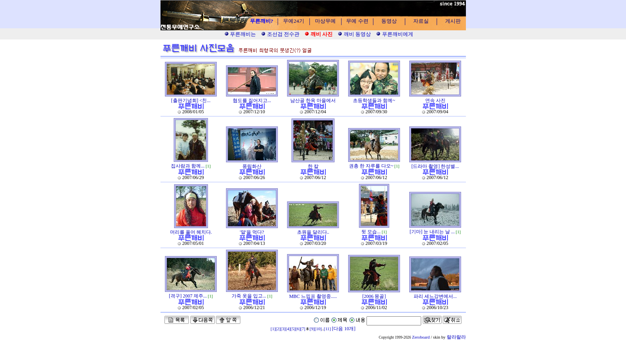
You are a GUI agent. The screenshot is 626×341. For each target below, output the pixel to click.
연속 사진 (435, 100)
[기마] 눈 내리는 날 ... (432, 232)
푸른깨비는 (240, 34)
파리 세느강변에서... (435, 296)
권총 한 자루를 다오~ (371, 166)
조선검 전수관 (280, 34)
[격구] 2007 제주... (188, 296)
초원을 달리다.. (313, 232)
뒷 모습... (370, 232)
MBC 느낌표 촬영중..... (313, 296)
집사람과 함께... (187, 166)
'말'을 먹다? (252, 232)
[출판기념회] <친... (191, 100)
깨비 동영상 (354, 34)
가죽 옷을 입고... (249, 296)
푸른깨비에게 (394, 34)
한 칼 (313, 166)
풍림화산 (251, 166)
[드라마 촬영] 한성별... (435, 166)
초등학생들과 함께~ (374, 100)
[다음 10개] (343, 328)
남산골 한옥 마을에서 (313, 100)
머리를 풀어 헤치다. (191, 232)
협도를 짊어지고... (252, 100)
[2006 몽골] (374, 296)
